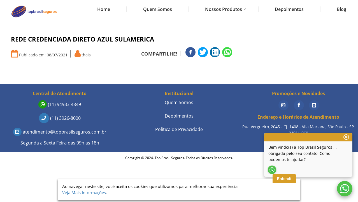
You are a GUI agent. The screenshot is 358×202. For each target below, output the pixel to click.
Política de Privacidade (179, 129)
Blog (341, 9)
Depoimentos (289, 9)
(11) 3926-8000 (60, 118)
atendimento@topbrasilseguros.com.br (59, 132)
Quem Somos (157, 9)
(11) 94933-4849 (59, 104)
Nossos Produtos (223, 9)
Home (103, 9)
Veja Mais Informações (84, 192)
